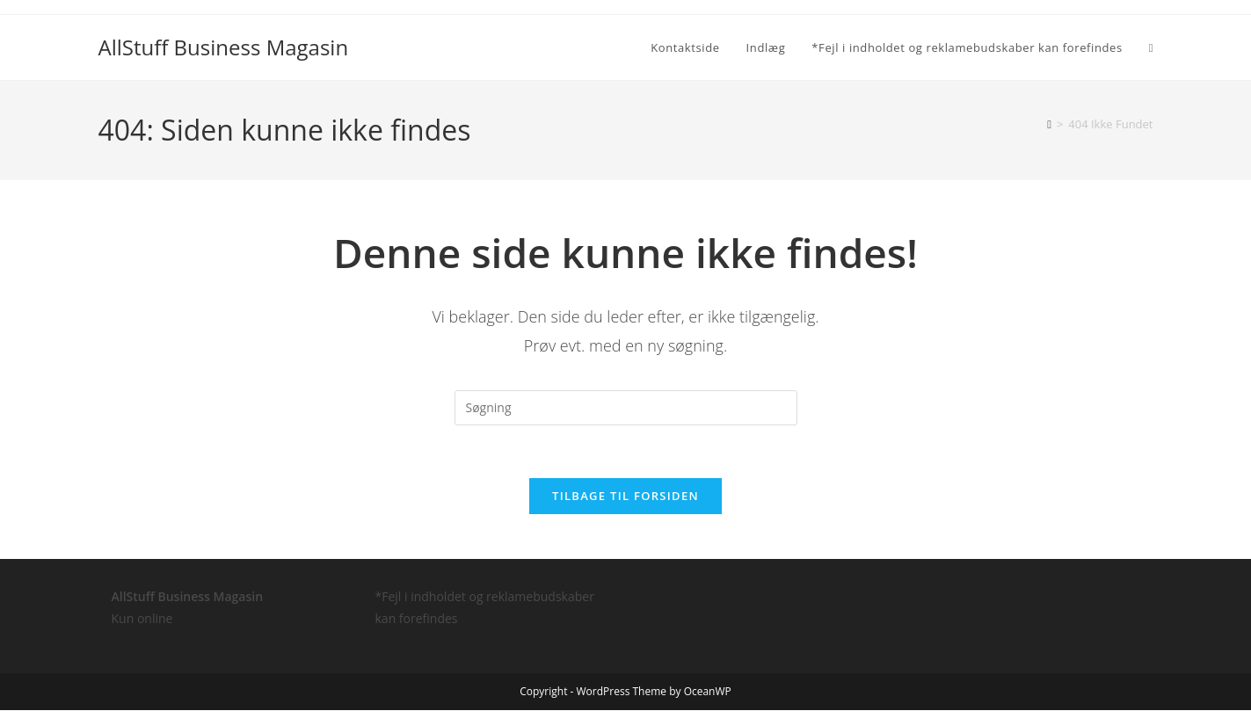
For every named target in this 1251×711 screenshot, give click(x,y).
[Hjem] (1049, 124)
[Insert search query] (626, 407)
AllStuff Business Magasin (223, 47)
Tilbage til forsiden (625, 496)
